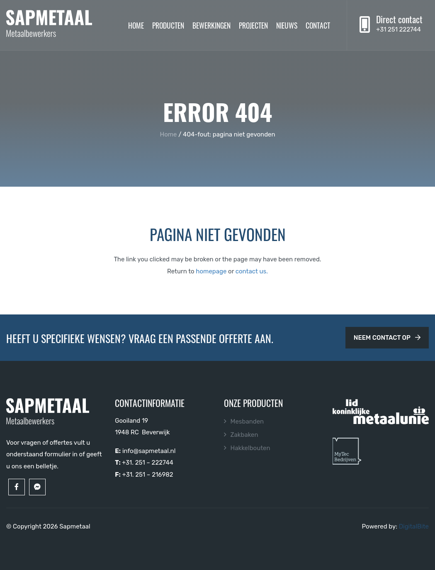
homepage (211, 271)
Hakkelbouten (250, 448)
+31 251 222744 (398, 29)
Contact (318, 25)
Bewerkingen (211, 25)
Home (136, 25)
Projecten (253, 25)
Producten (168, 25)
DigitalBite (414, 526)
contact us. (252, 271)
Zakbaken (244, 434)
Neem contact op (387, 337)
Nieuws (286, 25)
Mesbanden (247, 421)
